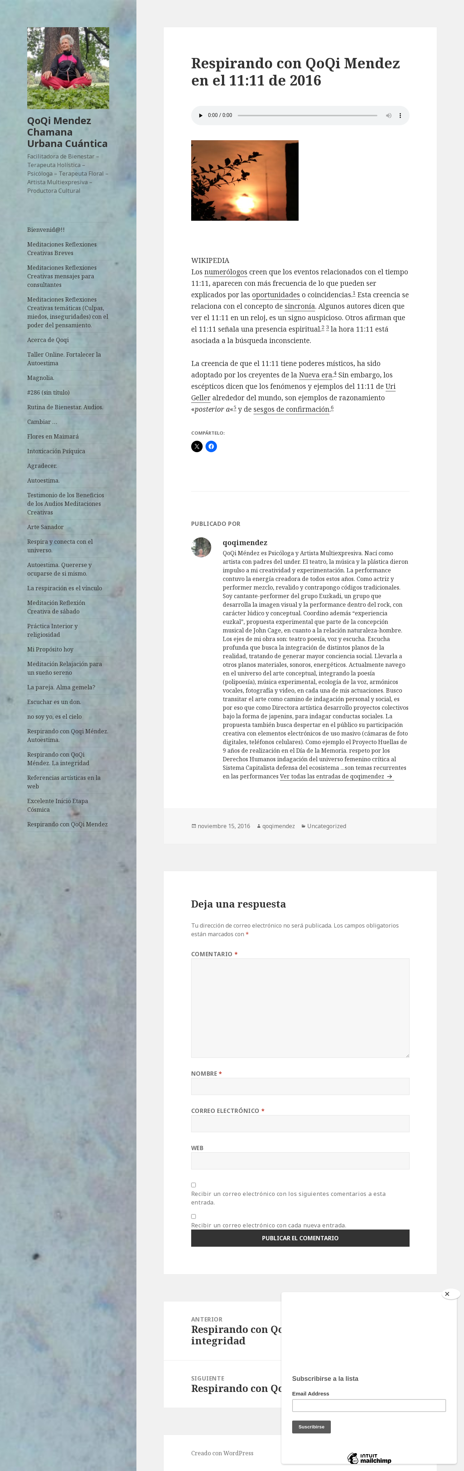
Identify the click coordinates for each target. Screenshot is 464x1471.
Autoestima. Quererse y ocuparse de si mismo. (59, 569)
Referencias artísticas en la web (64, 782)
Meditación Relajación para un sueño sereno (64, 668)
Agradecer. (42, 466)
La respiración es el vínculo (64, 588)
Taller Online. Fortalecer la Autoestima (64, 359)
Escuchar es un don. (54, 702)
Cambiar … (42, 422)
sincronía (300, 306)
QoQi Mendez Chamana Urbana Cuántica (67, 132)
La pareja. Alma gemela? (61, 687)
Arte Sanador (45, 527)
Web (197, 1148)
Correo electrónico (228, 1111)
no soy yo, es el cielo (54, 716)
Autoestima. (43, 480)
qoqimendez (278, 826)
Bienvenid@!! (46, 230)
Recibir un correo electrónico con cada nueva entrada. (269, 1225)
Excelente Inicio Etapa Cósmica (57, 805)
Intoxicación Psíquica (56, 451)
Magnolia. (40, 378)
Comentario (214, 954)
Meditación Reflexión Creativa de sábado (56, 607)
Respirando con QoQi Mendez (67, 824)
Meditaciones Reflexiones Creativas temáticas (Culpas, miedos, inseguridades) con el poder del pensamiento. (67, 312)
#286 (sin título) (48, 392)
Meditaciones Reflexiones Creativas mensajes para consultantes (62, 276)
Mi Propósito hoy (50, 649)
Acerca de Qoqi (48, 340)
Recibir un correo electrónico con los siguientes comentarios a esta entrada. (288, 1198)
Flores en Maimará (53, 436)
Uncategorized (326, 826)
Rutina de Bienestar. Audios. (65, 407)
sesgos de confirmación (291, 409)
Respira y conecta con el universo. (60, 546)
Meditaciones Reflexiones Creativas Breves (62, 248)
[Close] (451, 1294)
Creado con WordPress (222, 1453)
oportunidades (276, 294)
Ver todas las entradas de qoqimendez (333, 776)
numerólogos (225, 272)
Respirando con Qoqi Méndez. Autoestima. (67, 735)
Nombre (206, 1073)
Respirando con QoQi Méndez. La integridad (58, 759)
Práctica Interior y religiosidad (52, 630)
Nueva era (315, 375)
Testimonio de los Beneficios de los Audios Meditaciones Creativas (65, 503)
